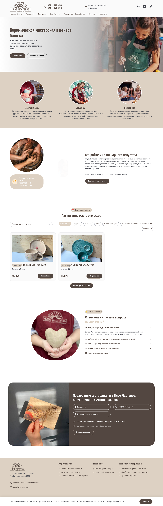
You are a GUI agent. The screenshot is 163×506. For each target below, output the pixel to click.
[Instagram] (138, 6)
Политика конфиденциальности (132, 469)
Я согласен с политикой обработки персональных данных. (101, 421)
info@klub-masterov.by (21, 487)
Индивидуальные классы (69, 472)
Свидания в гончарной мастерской (73, 476)
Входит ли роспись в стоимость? (97, 353)
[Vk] (150, 6)
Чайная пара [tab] (65, 224)
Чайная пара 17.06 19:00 (82, 265)
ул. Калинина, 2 (93, 8)
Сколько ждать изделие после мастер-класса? (102, 344)
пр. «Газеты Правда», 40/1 (97, 5)
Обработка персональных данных (133, 472)
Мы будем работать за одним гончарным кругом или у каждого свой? (110, 339)
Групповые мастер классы (70, 469)
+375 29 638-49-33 (55, 5)
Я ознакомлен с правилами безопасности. (94, 426)
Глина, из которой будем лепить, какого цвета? (102, 328)
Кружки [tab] (77, 224)
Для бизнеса (55, 14)
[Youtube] (144, 6)
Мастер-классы (16, 14)
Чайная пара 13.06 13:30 (34, 265)
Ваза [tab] (97, 224)
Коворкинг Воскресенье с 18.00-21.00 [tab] (137, 224)
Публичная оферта (127, 476)
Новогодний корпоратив (103, 472)
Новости (92, 14)
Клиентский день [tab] (110, 224)
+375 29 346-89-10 (55, 8)
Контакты (103, 14)
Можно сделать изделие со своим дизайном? (102, 348)
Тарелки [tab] (88, 224)
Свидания (30, 14)
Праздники (42, 14)
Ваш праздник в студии (102, 469)
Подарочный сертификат (74, 14)
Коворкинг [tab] (147, 229)
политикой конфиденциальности (111, 502)
